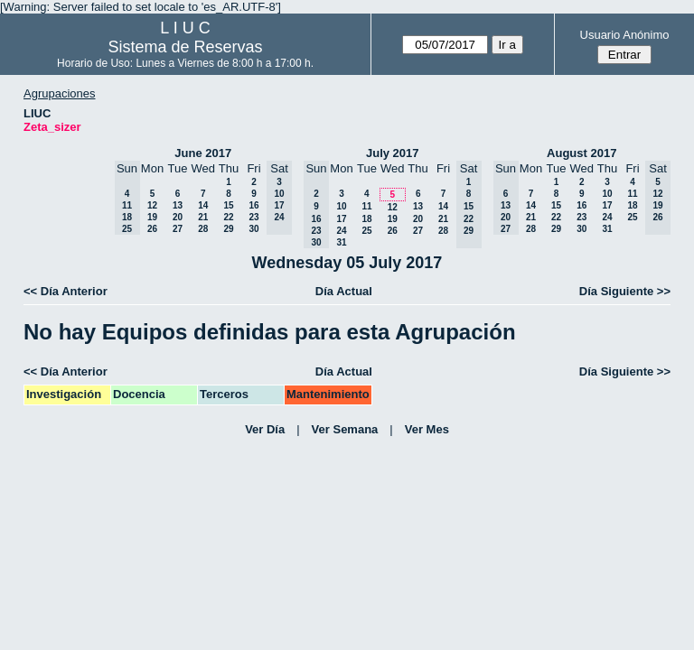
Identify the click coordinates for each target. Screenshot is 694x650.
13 (178, 205)
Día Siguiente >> (625, 291)
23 (253, 217)
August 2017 (581, 153)
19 (152, 217)
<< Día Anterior (65, 291)
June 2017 (202, 153)
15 (228, 205)
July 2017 (392, 153)
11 (366, 206)
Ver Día (265, 429)
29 (228, 229)
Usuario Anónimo (625, 35)
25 (366, 231)
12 (152, 205)
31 (341, 242)
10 (341, 206)
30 (253, 229)
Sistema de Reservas (185, 47)
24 (341, 231)
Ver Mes (427, 429)
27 (178, 229)
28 (203, 229)
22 (228, 217)
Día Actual (343, 291)
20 (178, 217)
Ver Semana (345, 429)
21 (203, 217)
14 (203, 205)
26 (152, 229)
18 (366, 219)
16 (253, 205)
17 (341, 219)
